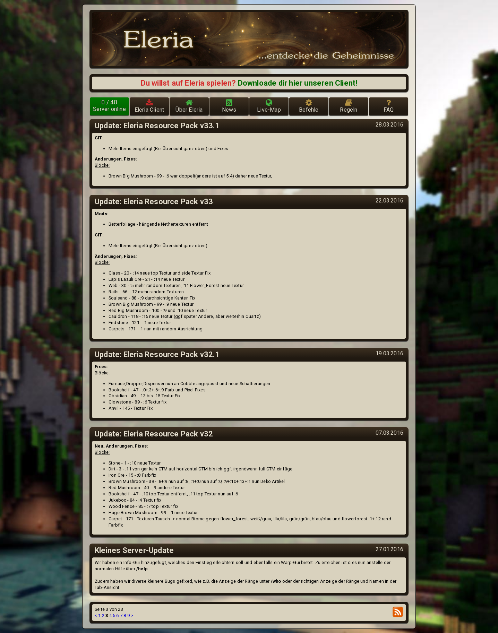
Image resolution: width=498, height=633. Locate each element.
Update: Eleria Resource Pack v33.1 (157, 125)
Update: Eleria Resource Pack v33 (154, 201)
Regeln (348, 105)
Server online (109, 105)
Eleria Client (149, 105)
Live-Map (269, 105)
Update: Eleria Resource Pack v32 (154, 434)
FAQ (389, 105)
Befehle (308, 105)
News (229, 105)
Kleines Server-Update (134, 550)
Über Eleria (189, 105)
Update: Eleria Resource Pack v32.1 (157, 354)
